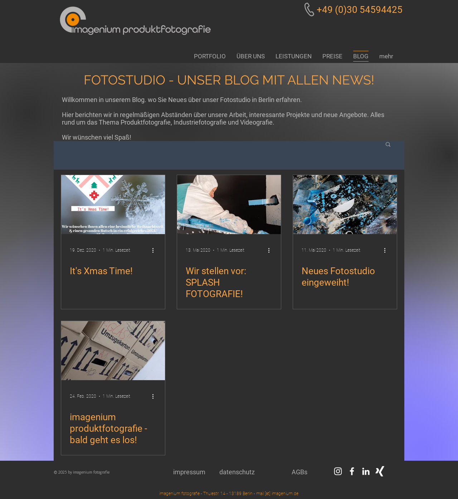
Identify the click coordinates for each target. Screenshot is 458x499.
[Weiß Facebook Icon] (352, 471)
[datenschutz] (237, 471)
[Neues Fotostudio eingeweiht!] (345, 204)
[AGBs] (299, 471)
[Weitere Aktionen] (155, 250)
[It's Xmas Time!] (113, 204)
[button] (388, 145)
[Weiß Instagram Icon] (338, 471)
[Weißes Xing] (380, 471)
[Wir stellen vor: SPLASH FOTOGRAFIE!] (229, 204)
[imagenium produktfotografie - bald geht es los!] (113, 350)
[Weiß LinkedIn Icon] (366, 471)
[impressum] (189, 472)
